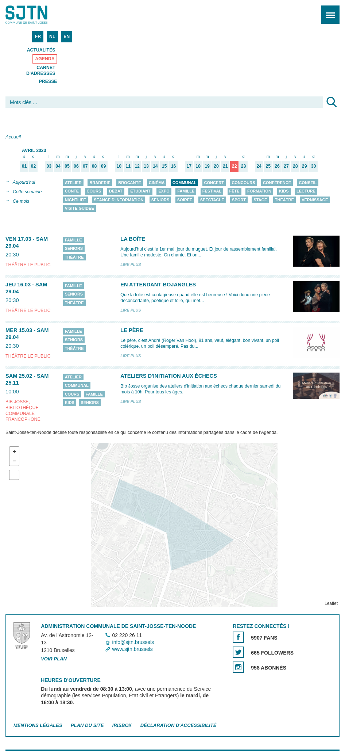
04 (58, 166)
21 (225, 166)
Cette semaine (27, 191)
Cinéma (156, 182)
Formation (259, 191)
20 (216, 166)
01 (24, 166)
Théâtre (284, 200)
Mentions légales (37, 725)
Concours (243, 182)
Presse (48, 81)
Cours (94, 191)
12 (137, 166)
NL (52, 36)
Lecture (305, 191)
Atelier (73, 182)
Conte (72, 191)
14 (155, 166)
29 (304, 166)
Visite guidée (79, 208)
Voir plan (54, 659)
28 (295, 166)
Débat (116, 191)
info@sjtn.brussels (133, 642)
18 (198, 166)
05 (67, 166)
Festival (211, 191)
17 (189, 166)
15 (164, 166)
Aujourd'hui (24, 182)
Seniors (160, 200)
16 (173, 166)
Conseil (308, 182)
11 (128, 166)
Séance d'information (118, 200)
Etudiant (140, 191)
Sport (239, 200)
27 (286, 166)
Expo (164, 191)
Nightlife (75, 200)
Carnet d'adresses (40, 70)
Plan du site (87, 725)
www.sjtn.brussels (132, 649)
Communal (184, 182)
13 (146, 166)
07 (85, 166)
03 (48, 166)
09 (103, 166)
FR (38, 36)
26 (277, 166)
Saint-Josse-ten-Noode (36, 14)
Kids (283, 191)
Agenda (44, 58)
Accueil (13, 137)
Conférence (277, 182)
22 (234, 166)
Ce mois (21, 201)
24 (259, 166)
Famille (185, 191)
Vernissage (315, 200)
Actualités (41, 50)
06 (76, 166)
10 (118, 166)
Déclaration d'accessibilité (178, 725)
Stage (260, 200)
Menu (328, 11)
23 (243, 166)
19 (207, 166)
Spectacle (212, 200)
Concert (214, 182)
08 (94, 166)
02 (33, 166)
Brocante (129, 182)
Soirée (185, 200)
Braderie (99, 182)
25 (268, 166)
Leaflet (331, 603)
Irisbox (122, 725)
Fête (234, 191)
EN (66, 36)
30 (313, 166)
